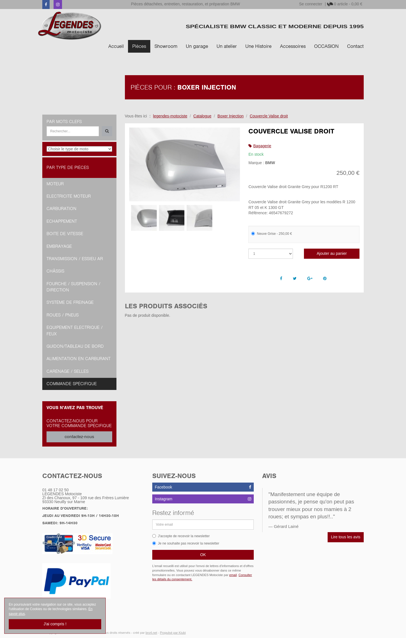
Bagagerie (262, 146)
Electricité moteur (69, 196)
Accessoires (293, 46)
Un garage (197, 46)
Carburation (61, 208)
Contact (355, 46)
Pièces (139, 46)
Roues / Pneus (63, 315)
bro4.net (151, 632)
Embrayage (59, 246)
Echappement (62, 221)
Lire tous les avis (345, 537)
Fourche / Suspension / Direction (73, 287)
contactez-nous (79, 437)
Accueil (116, 46)
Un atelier (227, 46)
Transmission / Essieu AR (75, 259)
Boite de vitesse (65, 234)
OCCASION (326, 46)
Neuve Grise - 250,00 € (271, 234)
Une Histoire (258, 46)
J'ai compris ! (54, 624)
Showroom (166, 46)
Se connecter (311, 4)
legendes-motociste (170, 116)
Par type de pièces (68, 167)
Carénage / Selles (68, 371)
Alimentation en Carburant (79, 359)
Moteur (55, 184)
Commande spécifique (72, 384)
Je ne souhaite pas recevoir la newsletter (185, 543)
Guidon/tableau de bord (75, 346)
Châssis (55, 271)
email (233, 575)
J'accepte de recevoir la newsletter (181, 536)
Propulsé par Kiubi (173, 632)
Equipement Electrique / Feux (75, 330)
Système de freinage (70, 302)
